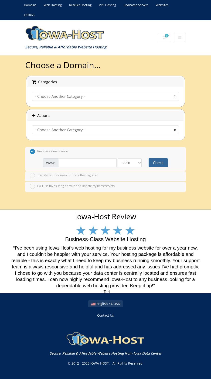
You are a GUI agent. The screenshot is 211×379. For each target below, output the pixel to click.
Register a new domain (49, 151)
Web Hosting (53, 5)
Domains (30, 5)
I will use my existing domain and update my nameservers (72, 186)
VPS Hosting (107, 5)
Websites (162, 5)
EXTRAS (29, 15)
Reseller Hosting (80, 5)
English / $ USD (105, 303)
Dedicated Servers (135, 5)
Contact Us (105, 315)
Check (158, 162)
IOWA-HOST (99, 363)
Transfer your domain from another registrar (64, 175)
